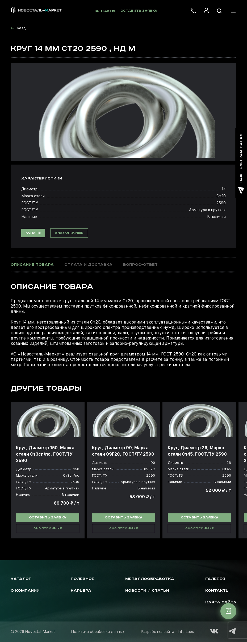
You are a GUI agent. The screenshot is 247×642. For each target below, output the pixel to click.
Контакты (105, 11)
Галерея (215, 579)
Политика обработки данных (97, 631)
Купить (33, 233)
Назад (18, 28)
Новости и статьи (147, 590)
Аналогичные (69, 233)
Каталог (21, 579)
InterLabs (186, 631)
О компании (25, 590)
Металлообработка (149, 579)
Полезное (82, 579)
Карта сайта (220, 602)
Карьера (81, 590)
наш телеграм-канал (241, 164)
